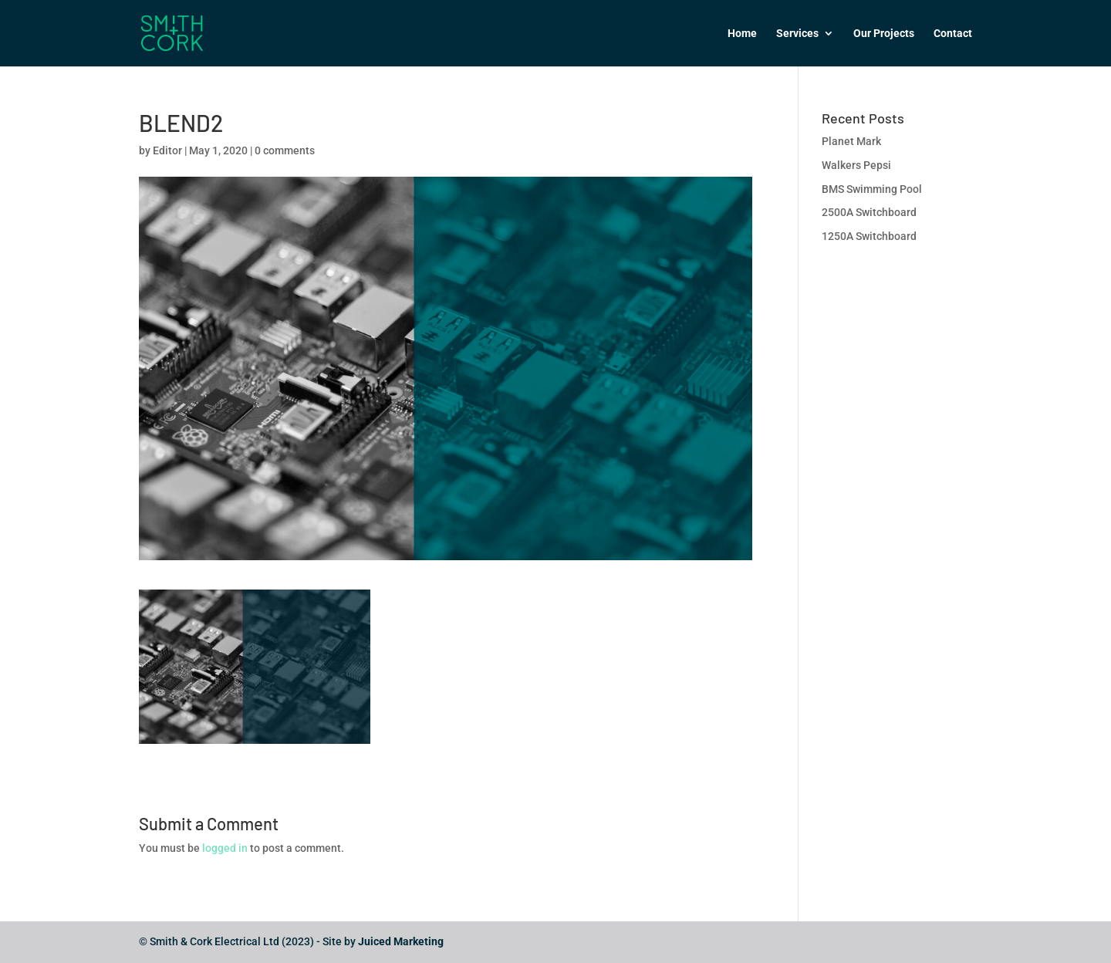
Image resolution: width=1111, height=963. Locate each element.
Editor (167, 150)
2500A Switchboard (869, 212)
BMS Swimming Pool (872, 189)
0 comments (285, 150)
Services (797, 33)
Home (742, 33)
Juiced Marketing (401, 941)
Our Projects (883, 33)
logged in (225, 848)
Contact (953, 33)
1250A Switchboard (869, 236)
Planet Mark (851, 141)
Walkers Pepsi (856, 165)
